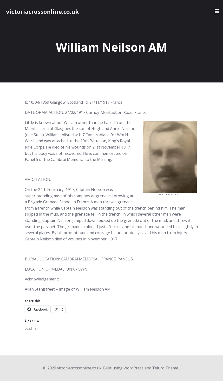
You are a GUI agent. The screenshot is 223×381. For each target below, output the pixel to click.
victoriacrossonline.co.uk (42, 11)
